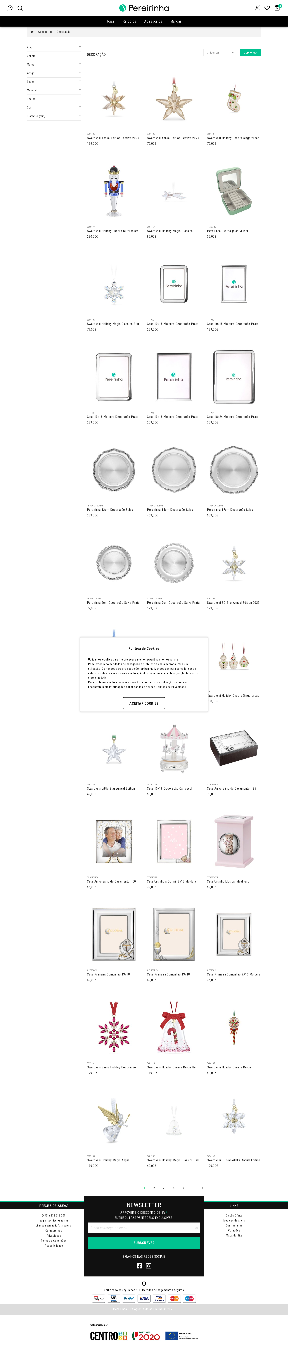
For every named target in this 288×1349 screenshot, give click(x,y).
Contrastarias (234, 1225)
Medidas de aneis (234, 1220)
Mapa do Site (234, 1235)
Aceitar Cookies (143, 703)
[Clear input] (196, 1228)
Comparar (250, 52)
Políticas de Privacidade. (171, 686)
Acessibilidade (54, 1245)
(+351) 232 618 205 (54, 1215)
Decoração (64, 31)
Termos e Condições (54, 1240)
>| (203, 1188)
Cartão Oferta (234, 1215)
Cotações (234, 1230)
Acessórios (45, 31)
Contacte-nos (53, 1230)
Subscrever (144, 1243)
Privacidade (54, 1235)
